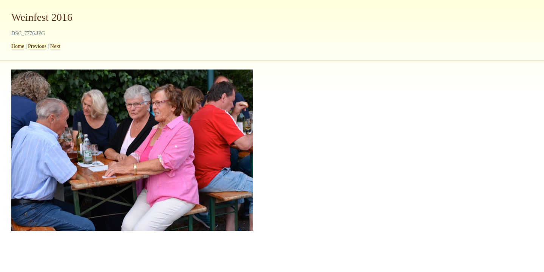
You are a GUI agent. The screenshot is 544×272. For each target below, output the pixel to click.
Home (17, 46)
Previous (37, 46)
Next (55, 46)
